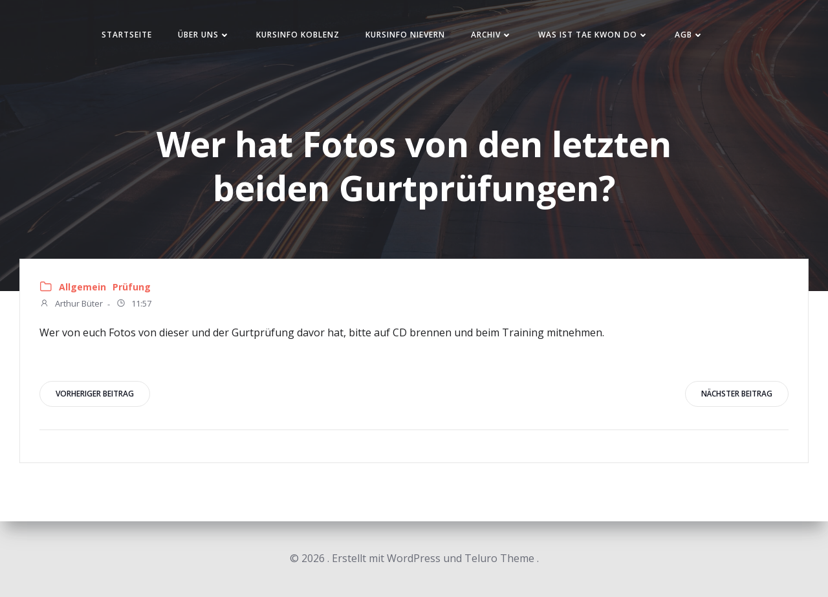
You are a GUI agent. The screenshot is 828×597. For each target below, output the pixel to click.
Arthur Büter (71, 305)
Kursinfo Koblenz (298, 34)
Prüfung (132, 287)
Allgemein (82, 287)
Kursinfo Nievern (405, 34)
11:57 (133, 305)
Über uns (204, 34)
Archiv (491, 34)
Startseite (127, 34)
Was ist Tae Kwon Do (593, 34)
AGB (689, 34)
